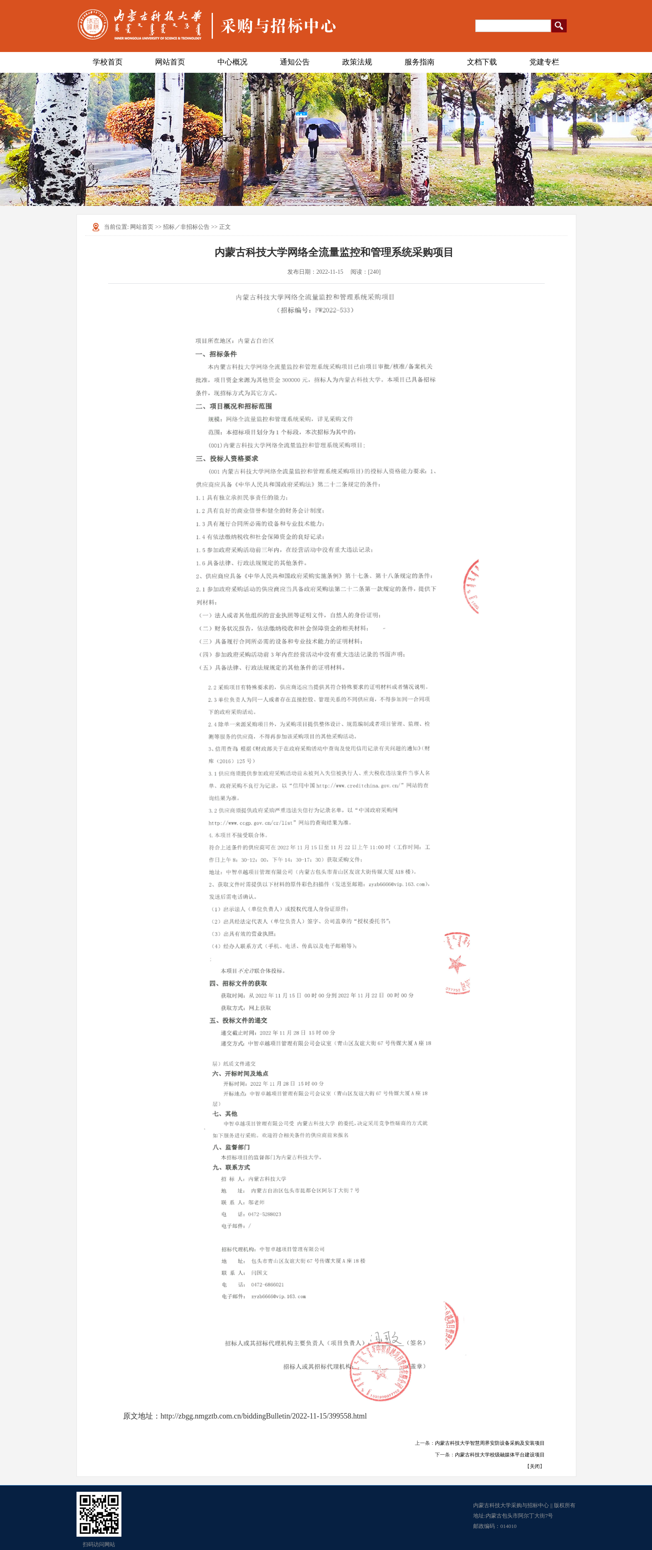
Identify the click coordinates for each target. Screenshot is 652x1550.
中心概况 (232, 62)
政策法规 (357, 62)
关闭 (535, 1466)
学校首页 (108, 62)
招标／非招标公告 (186, 227)
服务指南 (420, 62)
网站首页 (170, 62)
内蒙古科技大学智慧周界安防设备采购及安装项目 (490, 1443)
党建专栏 (544, 62)
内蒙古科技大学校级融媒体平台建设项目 (500, 1455)
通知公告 (295, 62)
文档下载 (482, 62)
